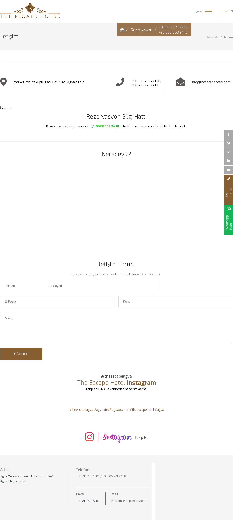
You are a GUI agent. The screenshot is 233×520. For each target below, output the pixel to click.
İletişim (228, 37)
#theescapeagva (81, 409)
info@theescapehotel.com (211, 82)
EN (231, 11)
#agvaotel (101, 409)
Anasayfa (212, 37)
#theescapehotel (142, 409)
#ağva (159, 409)
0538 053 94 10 (107, 126)
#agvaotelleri (119, 409)
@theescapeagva (116, 376)
